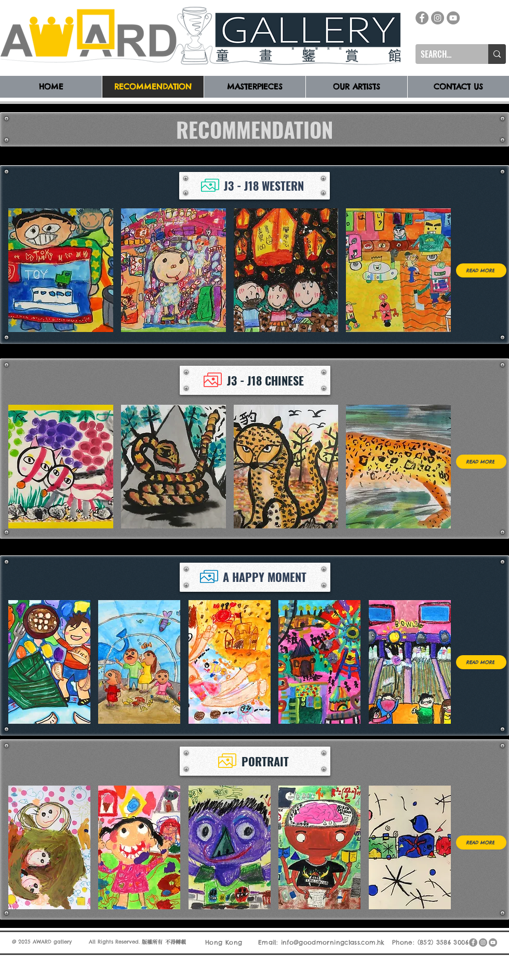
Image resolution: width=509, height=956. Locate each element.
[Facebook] (422, 17)
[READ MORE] (481, 270)
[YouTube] (453, 17)
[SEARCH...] (443, 54)
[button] (60, 270)
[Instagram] (437, 17)
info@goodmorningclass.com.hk (333, 942)
